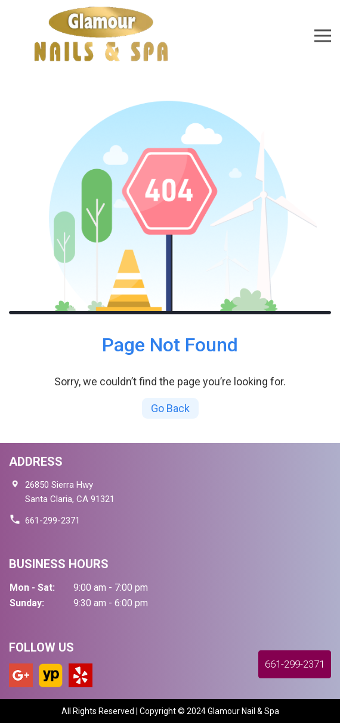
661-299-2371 (52, 520)
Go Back (170, 408)
